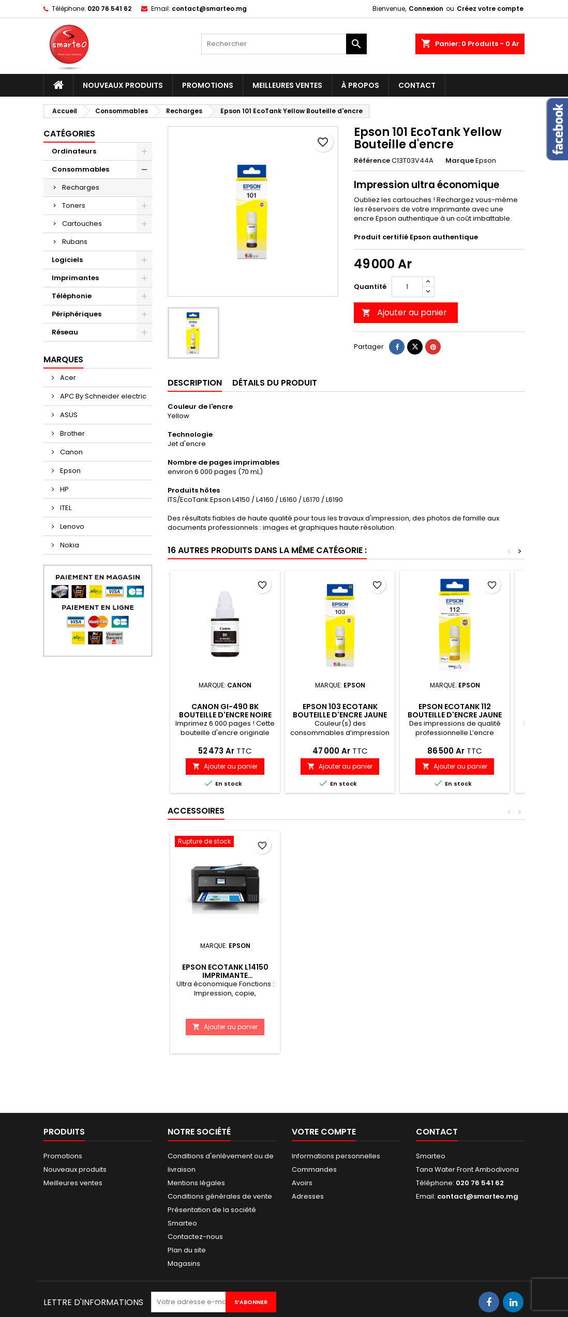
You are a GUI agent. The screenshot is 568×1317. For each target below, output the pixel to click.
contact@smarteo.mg (209, 8)
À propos (360, 85)
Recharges (80, 187)
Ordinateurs (74, 151)
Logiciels (67, 260)
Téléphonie (72, 296)
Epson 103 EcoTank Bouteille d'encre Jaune (340, 710)
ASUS (68, 415)
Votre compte (324, 1132)
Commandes (314, 1169)
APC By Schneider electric (102, 396)
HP (63, 489)
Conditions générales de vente (220, 1196)
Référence (372, 160)
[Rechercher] (284, 44)
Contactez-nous (195, 1237)
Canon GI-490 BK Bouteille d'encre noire (225, 710)
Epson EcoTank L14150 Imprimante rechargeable (225, 975)
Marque (459, 160)
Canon (70, 452)
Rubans (74, 242)
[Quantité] (407, 287)
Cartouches (82, 223)
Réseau (65, 332)
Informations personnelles (336, 1156)
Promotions (207, 85)
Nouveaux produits (123, 85)
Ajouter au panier (404, 312)
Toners (73, 205)
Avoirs (302, 1183)
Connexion (426, 8)
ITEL (64, 508)
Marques (63, 359)
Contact (417, 85)
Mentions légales (196, 1183)
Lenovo (71, 526)
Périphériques (76, 314)
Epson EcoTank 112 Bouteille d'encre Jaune (455, 710)
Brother (71, 433)
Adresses (308, 1196)
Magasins (184, 1263)
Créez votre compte (490, 8)
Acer (67, 377)
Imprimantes (75, 278)
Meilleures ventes (287, 85)
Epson (69, 471)
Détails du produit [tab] (274, 383)
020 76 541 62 (109, 8)
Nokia (68, 545)
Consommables (80, 169)
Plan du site (187, 1250)
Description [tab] (195, 383)
